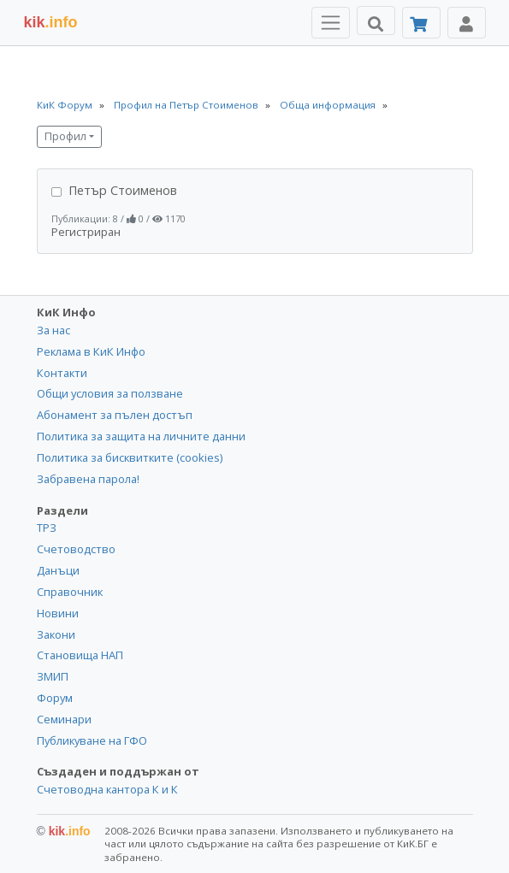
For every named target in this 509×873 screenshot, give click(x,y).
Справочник (70, 591)
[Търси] (376, 20)
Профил (65, 136)
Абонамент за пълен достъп (114, 414)
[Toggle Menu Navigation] (330, 22)
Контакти (62, 372)
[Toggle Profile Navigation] (466, 22)
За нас (53, 330)
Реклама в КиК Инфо (91, 351)
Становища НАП (80, 655)
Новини (58, 613)
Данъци (58, 570)
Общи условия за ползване (110, 393)
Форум (55, 697)
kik (64, 831)
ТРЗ (46, 527)
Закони (56, 634)
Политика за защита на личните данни (141, 436)
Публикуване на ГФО (92, 740)
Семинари (64, 719)
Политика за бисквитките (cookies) (129, 457)
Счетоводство (76, 549)
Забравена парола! (88, 479)
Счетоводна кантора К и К (107, 789)
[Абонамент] (421, 22)
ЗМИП (52, 676)
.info (51, 22)
